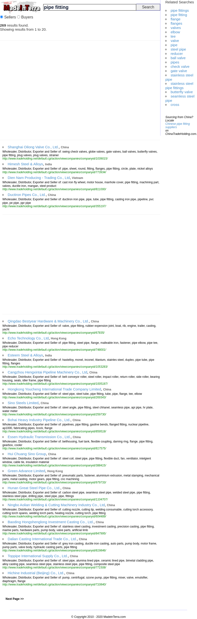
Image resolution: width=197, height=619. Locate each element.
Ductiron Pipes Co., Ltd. (27, 195)
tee (173, 36)
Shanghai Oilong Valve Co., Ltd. (33, 147)
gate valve (179, 71)
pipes (175, 62)
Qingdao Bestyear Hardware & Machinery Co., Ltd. (48, 321)
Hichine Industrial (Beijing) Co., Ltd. (36, 573)
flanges (176, 23)
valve (175, 41)
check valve (180, 66)
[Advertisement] (45, 90)
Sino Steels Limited (23, 403)
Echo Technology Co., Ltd (28, 338)
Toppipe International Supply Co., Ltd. (38, 556)
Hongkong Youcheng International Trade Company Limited (54, 389)
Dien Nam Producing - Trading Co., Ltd (39, 178)
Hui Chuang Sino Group (27, 454)
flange (175, 19)
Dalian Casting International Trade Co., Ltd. (42, 539)
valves (176, 28)
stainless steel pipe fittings (179, 85)
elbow (175, 32)
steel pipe (178, 49)
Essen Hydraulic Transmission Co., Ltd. (39, 437)
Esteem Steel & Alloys (25, 355)
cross (175, 105)
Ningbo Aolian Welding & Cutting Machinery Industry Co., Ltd (56, 505)
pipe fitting (179, 15)
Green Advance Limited (26, 471)
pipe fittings (180, 10)
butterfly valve (182, 92)
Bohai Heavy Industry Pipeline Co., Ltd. (39, 420)
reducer (177, 54)
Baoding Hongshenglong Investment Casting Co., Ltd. (51, 522)
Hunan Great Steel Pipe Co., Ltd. (34, 488)
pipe (174, 45)
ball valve (178, 58)
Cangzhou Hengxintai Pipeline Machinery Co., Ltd (47, 372)
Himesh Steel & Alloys (25, 164)
